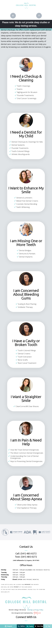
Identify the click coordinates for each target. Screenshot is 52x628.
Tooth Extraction (25, 356)
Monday (3, 570)
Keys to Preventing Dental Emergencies (26, 461)
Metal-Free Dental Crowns (27, 201)
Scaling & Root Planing (27, 304)
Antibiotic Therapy (25, 307)
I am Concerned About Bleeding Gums (26, 294)
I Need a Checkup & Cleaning (26, 78)
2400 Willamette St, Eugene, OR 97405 (26, 560)
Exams (19, 89)
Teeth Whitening (23, 207)
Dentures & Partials (27, 253)
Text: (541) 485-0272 (26, 557)
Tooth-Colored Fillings (20, 151)
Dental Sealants (18, 145)
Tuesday (4, 572)
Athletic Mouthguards (21, 154)
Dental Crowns (24, 353)
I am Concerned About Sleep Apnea (26, 497)
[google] (13, 15)
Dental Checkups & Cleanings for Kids (27, 142)
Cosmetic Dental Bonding (26, 204)
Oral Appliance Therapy (27, 508)
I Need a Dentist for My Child (26, 134)
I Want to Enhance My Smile (26, 190)
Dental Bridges (25, 250)
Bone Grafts (23, 360)
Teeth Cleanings (23, 86)
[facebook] (39, 15)
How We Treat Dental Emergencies (24, 450)
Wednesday (5, 575)
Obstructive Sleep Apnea (27, 504)
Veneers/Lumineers (24, 197)
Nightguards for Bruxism (27, 92)
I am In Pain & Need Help (26, 442)
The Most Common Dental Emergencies (26, 453)
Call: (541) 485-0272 (26, 553)
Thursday (4, 577)
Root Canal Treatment (27, 363)
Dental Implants (26, 256)
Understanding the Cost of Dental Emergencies (24, 457)
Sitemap (30, 610)
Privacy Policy (38, 610)
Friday (3, 579)
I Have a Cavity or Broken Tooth (26, 343)
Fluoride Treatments (25, 95)
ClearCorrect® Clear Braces (27, 406)
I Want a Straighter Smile (26, 399)
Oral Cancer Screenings (26, 98)
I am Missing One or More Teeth (26, 243)
